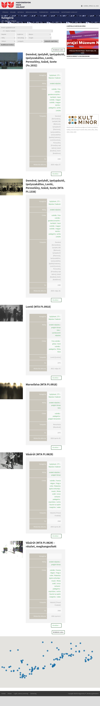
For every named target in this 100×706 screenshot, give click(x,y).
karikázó (53, 97)
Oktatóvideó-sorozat (69, 12)
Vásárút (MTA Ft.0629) (39, 458)
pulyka (58, 110)
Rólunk (13, 12)
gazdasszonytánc (54, 94)
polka (59, 108)
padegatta (52, 108)
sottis (59, 507)
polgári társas (56, 480)
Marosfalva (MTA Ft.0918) (41, 387)
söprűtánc (52, 507)
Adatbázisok (54, 12)
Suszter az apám (55, 509)
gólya (54, 346)
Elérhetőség (33, 698)
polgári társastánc (54, 423)
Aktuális (21, 12)
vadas (59, 512)
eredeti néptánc (55, 83)
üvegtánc (53, 512)
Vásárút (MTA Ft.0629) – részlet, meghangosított (41, 549)
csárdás (54, 89)
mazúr (53, 496)
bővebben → (56, 174)
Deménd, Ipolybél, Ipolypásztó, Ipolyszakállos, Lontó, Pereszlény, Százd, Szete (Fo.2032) (45, 59)
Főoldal (5, 12)
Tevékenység (43, 12)
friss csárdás (56, 344)
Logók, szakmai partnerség (21, 698)
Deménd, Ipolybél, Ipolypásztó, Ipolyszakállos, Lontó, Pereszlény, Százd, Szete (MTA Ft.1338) (45, 187)
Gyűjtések (52, 75)
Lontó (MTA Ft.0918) (38, 308)
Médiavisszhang (31, 12)
